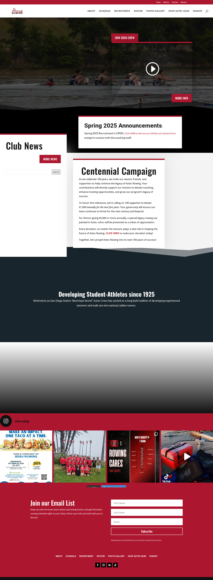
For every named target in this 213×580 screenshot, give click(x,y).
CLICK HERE (112, 233)
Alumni (183, 2)
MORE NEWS (50, 159)
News (158, 2)
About (91, 11)
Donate (197, 11)
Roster (138, 11)
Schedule (105, 11)
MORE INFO (181, 98)
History (166, 2)
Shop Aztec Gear (178, 11)
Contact (175, 2)
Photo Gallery (155, 11)
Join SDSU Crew (124, 37)
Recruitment (122, 11)
